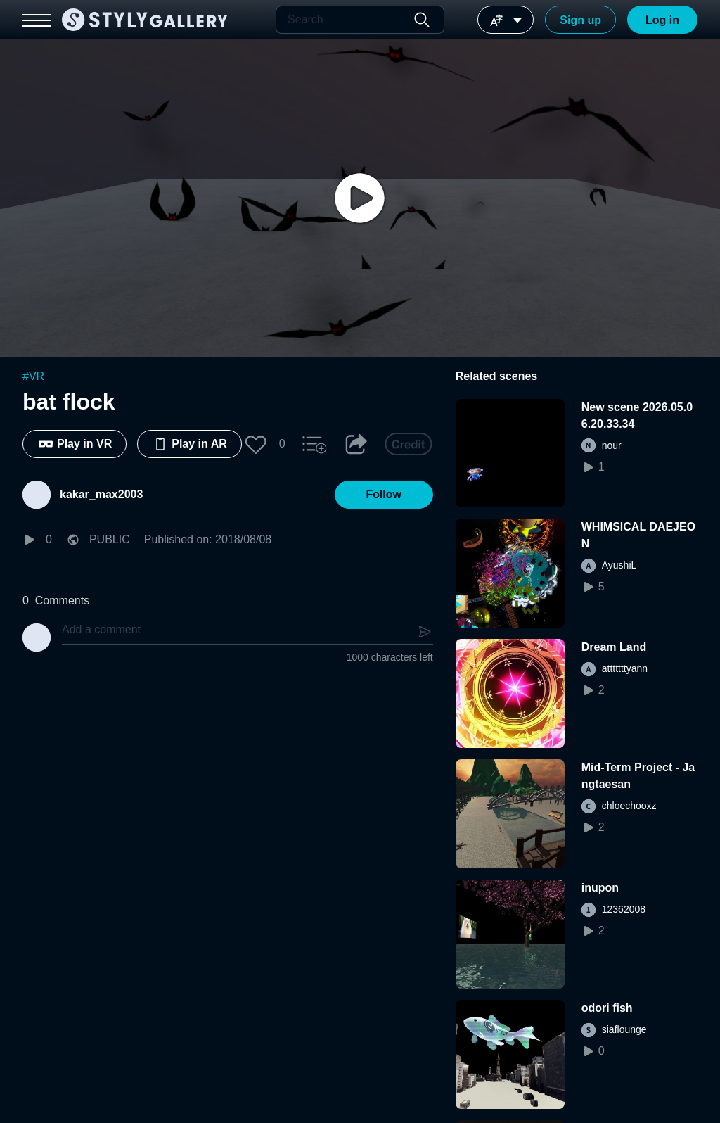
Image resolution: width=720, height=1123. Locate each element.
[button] (256, 444)
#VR (33, 376)
